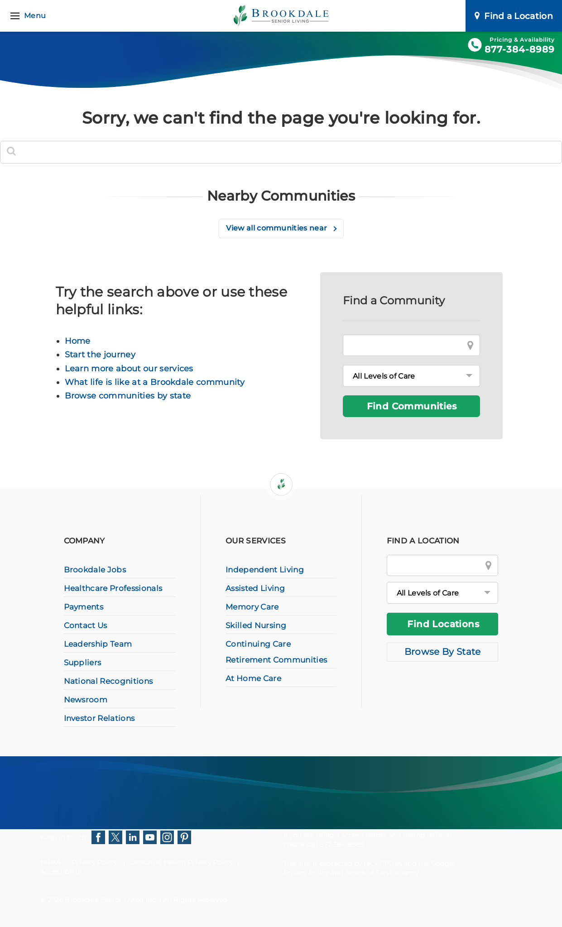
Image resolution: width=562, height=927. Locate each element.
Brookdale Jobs (95, 569)
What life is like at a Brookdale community (155, 382)
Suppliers (82, 662)
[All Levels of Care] (443, 593)
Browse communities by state (128, 396)
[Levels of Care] (411, 376)
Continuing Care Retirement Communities (276, 651)
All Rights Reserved (195, 900)
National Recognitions (108, 681)
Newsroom (86, 699)
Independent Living (265, 569)
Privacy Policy (94, 862)
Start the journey (100, 355)
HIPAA (50, 862)
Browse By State (442, 651)
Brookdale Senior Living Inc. (112, 900)
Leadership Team (98, 643)
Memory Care (252, 606)
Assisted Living (255, 588)
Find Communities (411, 406)
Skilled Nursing (256, 625)
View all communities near (277, 228)
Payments (84, 606)
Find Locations (443, 624)
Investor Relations (99, 718)
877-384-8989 (520, 49)
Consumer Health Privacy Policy (180, 862)
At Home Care (253, 678)
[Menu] (29, 16)
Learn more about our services (129, 369)
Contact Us (85, 625)
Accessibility (60, 872)
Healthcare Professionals (113, 588)
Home (78, 341)
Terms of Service (372, 873)
